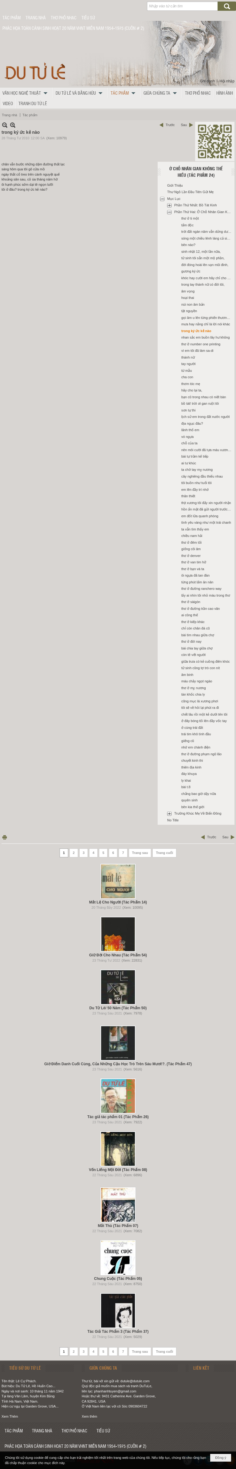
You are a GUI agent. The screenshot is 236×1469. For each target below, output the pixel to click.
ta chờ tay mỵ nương (197, 469)
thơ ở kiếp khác (193, 622)
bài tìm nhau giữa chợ (197, 635)
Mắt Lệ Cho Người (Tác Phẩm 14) (118, 902)
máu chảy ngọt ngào (196, 681)
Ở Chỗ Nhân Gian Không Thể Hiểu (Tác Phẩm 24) (196, 172)
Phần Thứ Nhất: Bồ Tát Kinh (195, 205)
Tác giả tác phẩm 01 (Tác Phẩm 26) (118, 1117)
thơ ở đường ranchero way (201, 588)
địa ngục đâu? (192, 423)
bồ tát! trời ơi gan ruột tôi (200, 403)
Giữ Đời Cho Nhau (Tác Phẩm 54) (118, 955)
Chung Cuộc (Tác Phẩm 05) (118, 1278)
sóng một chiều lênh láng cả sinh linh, (207, 238)
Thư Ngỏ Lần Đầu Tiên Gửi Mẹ (190, 192)
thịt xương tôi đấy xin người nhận (206, 503)
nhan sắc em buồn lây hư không (205, 337)
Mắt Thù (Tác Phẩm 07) (118, 1226)
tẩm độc (187, 225)
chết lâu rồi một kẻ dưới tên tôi (204, 714)
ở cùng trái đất (192, 727)
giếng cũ (187, 741)
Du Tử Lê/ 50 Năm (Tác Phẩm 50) (118, 1008)
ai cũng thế (189, 615)
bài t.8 (186, 787)
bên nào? (188, 245)
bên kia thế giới (192, 807)
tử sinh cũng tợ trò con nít (200, 668)
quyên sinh (189, 800)
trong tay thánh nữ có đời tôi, (203, 284)
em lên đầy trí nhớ (195, 489)
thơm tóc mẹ (190, 384)
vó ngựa (187, 437)
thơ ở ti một (190, 218)
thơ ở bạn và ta (192, 569)
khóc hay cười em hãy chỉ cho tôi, (206, 278)
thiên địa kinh (191, 767)
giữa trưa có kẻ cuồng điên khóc (205, 661)
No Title (173, 820)
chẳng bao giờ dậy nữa (198, 794)
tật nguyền (189, 311)
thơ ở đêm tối (191, 542)
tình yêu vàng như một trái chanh (206, 522)
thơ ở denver (191, 556)
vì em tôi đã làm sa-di (197, 350)
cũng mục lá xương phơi (199, 701)
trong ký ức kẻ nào (196, 331)
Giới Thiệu (175, 185)
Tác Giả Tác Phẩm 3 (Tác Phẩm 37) (117, 1331)
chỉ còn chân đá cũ (195, 628)
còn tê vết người (193, 655)
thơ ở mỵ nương (193, 688)
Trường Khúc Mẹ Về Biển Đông (197, 813)
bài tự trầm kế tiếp (194, 456)
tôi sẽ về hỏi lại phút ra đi (200, 707)
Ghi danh (207, 81)
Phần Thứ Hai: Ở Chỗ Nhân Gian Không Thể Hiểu (203, 212)
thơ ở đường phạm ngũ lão (201, 754)
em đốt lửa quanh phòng (199, 516)
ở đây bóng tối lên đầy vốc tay (204, 721)
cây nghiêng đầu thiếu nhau (202, 476)
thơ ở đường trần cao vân (200, 608)
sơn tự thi (188, 410)
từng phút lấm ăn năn (197, 582)
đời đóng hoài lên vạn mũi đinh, (204, 265)
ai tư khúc (188, 463)
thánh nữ (188, 357)
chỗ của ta (189, 443)
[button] (26, 93)
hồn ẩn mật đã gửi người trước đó (206, 509)
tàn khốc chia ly (193, 694)
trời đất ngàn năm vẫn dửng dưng (206, 231)
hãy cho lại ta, (191, 390)
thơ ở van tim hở (193, 562)
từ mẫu (186, 370)
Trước (170, 125)
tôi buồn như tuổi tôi (196, 483)
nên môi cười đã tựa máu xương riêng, (207, 450)
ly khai (186, 780)
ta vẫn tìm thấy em (195, 529)
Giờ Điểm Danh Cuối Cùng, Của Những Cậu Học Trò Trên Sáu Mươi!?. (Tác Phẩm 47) (118, 1064)
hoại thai (187, 298)
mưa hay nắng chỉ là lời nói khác (205, 324)
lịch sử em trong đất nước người (205, 417)
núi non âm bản (193, 304)
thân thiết (188, 496)
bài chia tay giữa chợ (197, 648)
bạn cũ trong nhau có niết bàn (203, 397)
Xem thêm (89, 1416)
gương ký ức (190, 271)
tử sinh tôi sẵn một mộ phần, (203, 258)
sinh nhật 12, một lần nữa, (201, 251)
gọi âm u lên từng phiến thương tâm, (207, 318)
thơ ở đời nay (191, 641)
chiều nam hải (191, 536)
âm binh (187, 675)
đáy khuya (189, 774)
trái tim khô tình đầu (196, 734)
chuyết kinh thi (192, 760)
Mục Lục (173, 198)
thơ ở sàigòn (190, 602)
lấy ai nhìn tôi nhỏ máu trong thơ (205, 595)
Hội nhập (226, 81)
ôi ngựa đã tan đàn (195, 575)
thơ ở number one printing (200, 344)
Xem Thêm (10, 1416)
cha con (187, 377)
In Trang (5, 837)
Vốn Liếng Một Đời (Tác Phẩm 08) (118, 1170)
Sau (184, 125)
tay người (188, 364)
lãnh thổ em (190, 430)
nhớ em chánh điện (195, 747)
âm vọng (188, 291)
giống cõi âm (191, 549)
